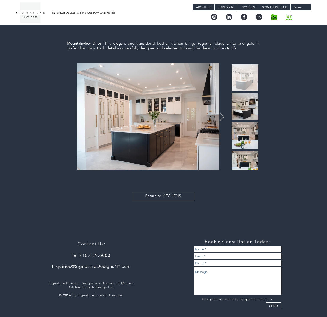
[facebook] (244, 17)
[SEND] (273, 305)
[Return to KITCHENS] (163, 196)
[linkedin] (259, 17)
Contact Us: (91, 243)
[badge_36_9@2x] (289, 17)
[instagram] (214, 17)
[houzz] (229, 17)
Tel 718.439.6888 (91, 255)
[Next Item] (222, 117)
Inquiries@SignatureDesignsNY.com (91, 266)
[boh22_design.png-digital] (274, 17)
